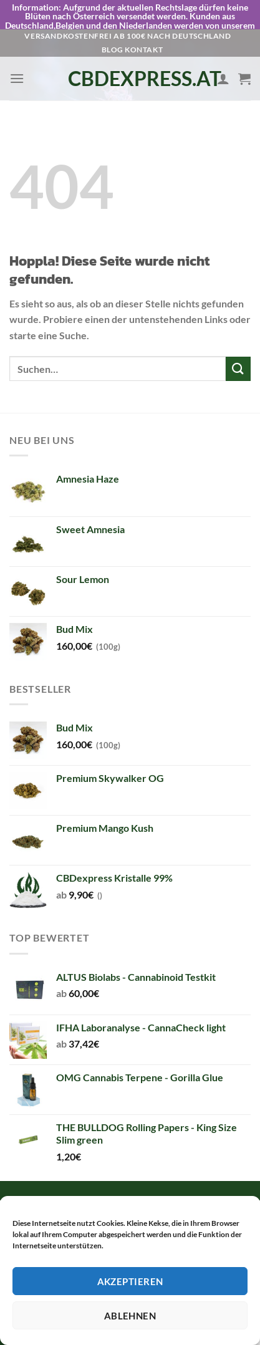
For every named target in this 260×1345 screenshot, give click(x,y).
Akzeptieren (130, 1281)
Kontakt (144, 26)
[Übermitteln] (238, 346)
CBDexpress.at (130, 55)
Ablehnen (130, 1315)
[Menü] (16, 55)
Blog (112, 26)
